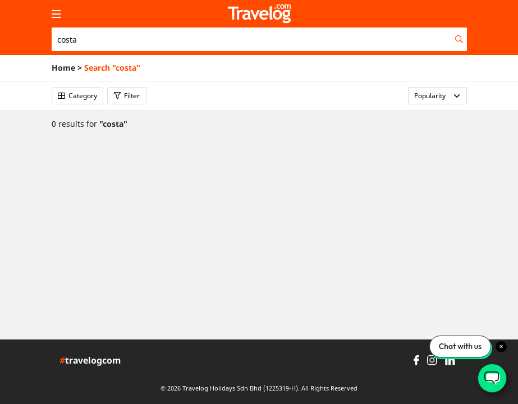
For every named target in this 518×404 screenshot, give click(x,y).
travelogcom (90, 360)
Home (63, 68)
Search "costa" (112, 68)
